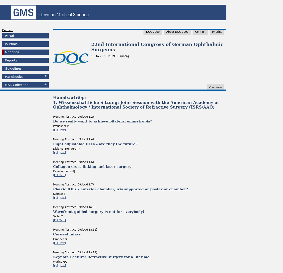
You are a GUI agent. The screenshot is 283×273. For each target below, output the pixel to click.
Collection (17, 85)
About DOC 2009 (177, 31)
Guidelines (13, 68)
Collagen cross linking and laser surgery (92, 166)
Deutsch (7, 30)
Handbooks (14, 76)
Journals (11, 44)
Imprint (217, 31)
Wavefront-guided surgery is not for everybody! (98, 212)
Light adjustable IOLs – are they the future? (95, 144)
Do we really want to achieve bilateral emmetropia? (102, 121)
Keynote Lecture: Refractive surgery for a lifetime (101, 257)
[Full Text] (59, 130)
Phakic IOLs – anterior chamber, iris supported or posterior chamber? (120, 189)
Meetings (12, 52)
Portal (9, 36)
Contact (200, 31)
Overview (215, 87)
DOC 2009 (153, 31)
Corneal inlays (67, 234)
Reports (11, 60)
